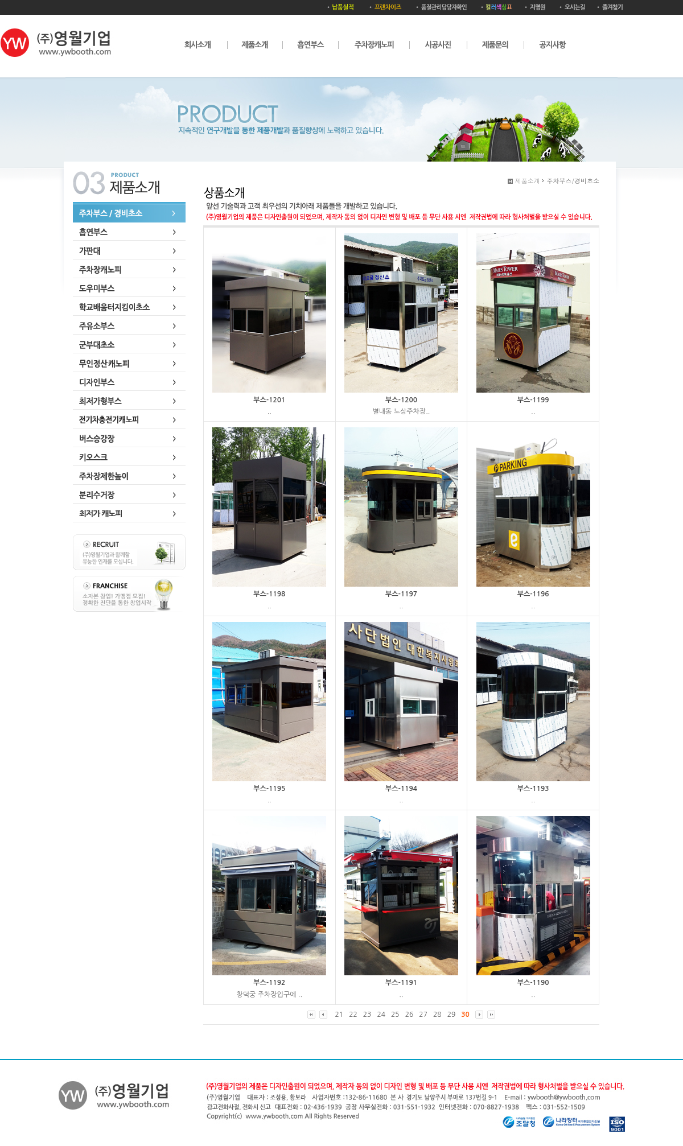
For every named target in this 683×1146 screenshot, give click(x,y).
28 (437, 1014)
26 (409, 1014)
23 (367, 1014)
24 (381, 1014)
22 (353, 1014)
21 (339, 1014)
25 (395, 1014)
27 (423, 1014)
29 (451, 1014)
